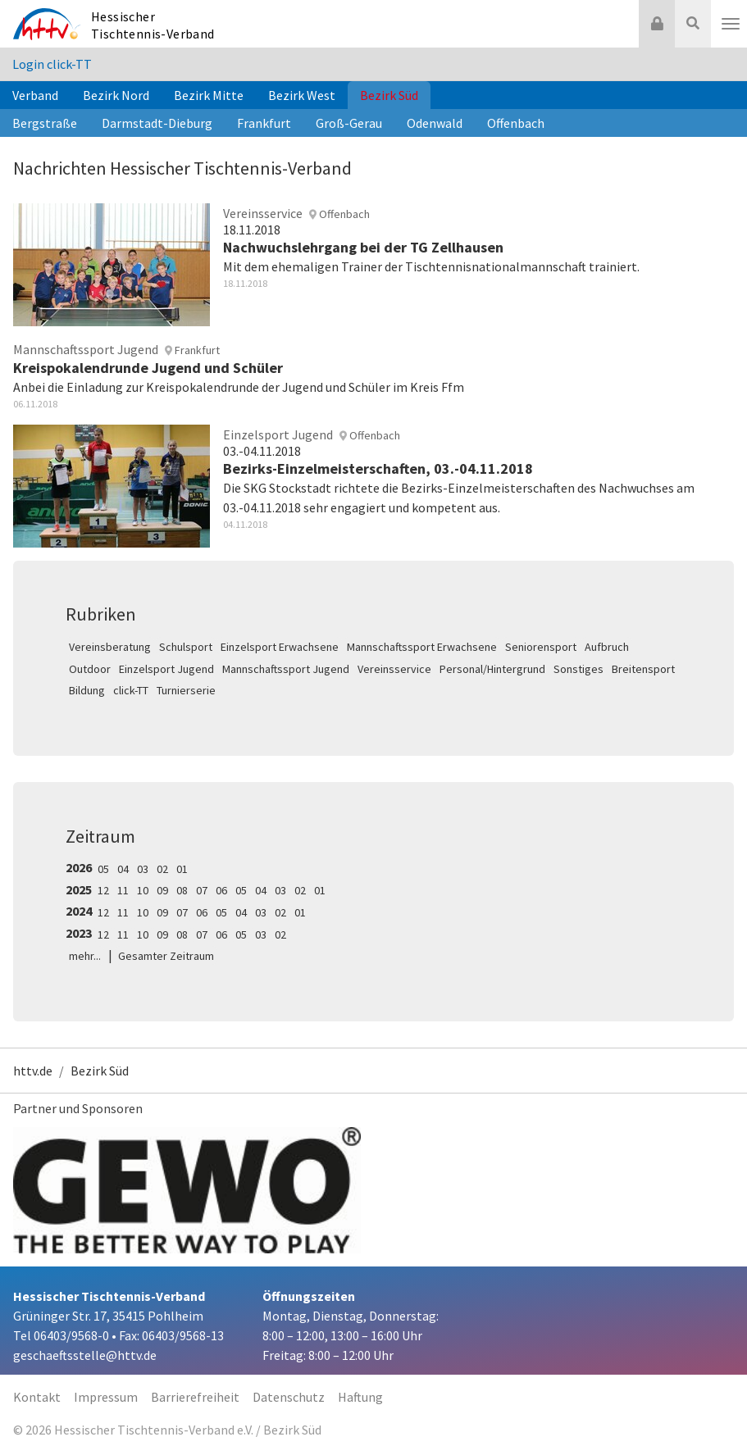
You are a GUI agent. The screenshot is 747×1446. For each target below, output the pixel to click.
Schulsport (185, 646)
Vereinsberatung (110, 646)
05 (103, 869)
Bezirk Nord (116, 95)
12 (103, 890)
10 (142, 890)
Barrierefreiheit (195, 1397)
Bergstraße (44, 123)
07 (201, 890)
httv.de (32, 1070)
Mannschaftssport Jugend (285, 669)
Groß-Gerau (349, 123)
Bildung (87, 690)
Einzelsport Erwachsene (280, 646)
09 (162, 890)
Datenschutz (289, 1397)
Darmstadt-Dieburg (157, 123)
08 (182, 890)
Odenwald (434, 123)
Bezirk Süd (389, 95)
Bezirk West (301, 95)
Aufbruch (607, 646)
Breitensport (643, 669)
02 (162, 869)
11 (123, 890)
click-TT (130, 690)
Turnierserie (186, 690)
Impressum (106, 1397)
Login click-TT (52, 64)
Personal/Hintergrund (492, 669)
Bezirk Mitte (209, 95)
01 (182, 869)
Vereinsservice (394, 669)
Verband (35, 95)
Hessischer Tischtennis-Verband (153, 25)
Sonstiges (578, 669)
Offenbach (515, 123)
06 (221, 890)
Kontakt (37, 1397)
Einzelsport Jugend (166, 669)
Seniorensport (540, 646)
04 (123, 869)
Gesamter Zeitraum (166, 955)
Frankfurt (264, 123)
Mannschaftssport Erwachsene (422, 646)
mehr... (85, 955)
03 (142, 869)
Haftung (360, 1397)
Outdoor (90, 669)
